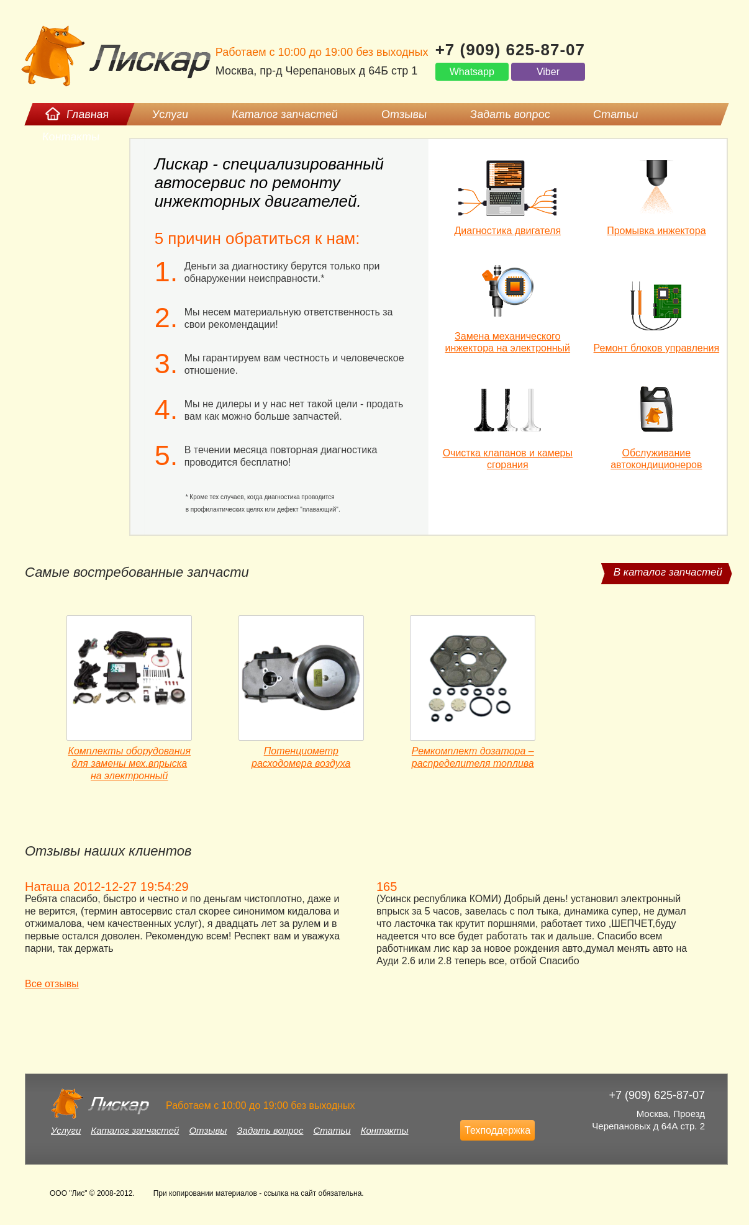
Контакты (385, 1130)
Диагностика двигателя (508, 230)
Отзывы (208, 1130)
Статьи (331, 1130)
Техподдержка (497, 1130)
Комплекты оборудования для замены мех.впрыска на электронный (129, 763)
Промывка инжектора (656, 230)
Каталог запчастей (135, 1130)
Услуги (66, 1130)
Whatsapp (472, 71)
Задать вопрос (270, 1130)
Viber (548, 71)
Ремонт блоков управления (657, 348)
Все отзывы (52, 984)
